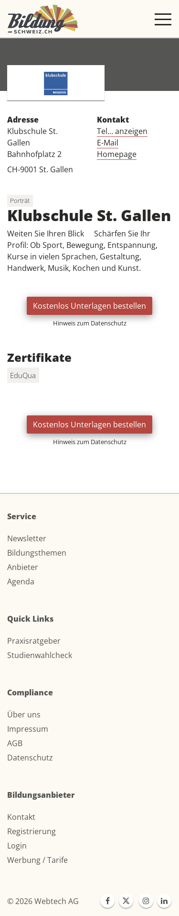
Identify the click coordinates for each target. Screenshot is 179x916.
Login (17, 845)
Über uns (24, 714)
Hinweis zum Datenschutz (89, 323)
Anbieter (22, 567)
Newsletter (26, 538)
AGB (14, 743)
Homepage (117, 154)
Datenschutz (30, 757)
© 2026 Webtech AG (43, 901)
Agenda (20, 581)
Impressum (27, 729)
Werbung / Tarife (37, 860)
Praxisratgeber (34, 641)
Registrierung (31, 831)
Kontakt (21, 817)
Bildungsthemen (36, 552)
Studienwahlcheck (39, 655)
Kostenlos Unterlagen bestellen (89, 306)
